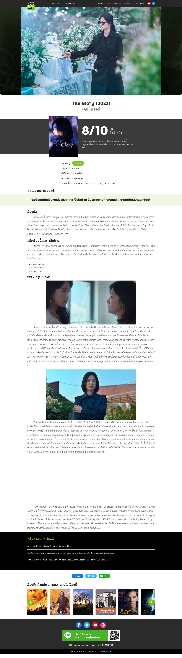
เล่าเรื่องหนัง (127, 4)
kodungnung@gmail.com (84, 648)
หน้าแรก (100, 4)
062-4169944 (106, 648)
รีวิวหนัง (108, 4)
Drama (78, 163)
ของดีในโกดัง (117, 4)
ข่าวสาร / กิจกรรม (139, 4)
